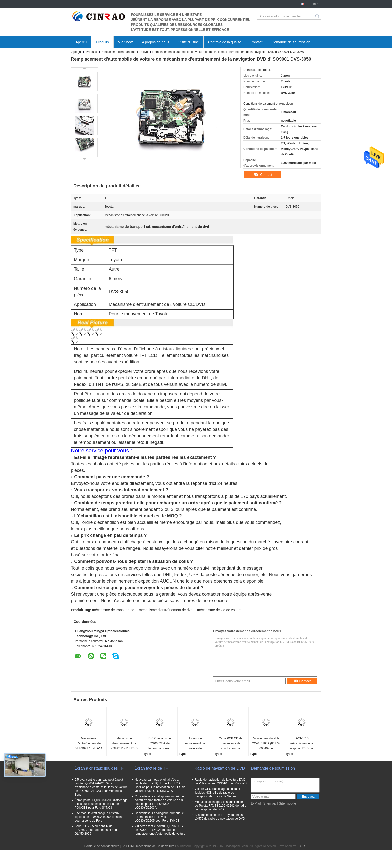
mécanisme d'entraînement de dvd (125, 52)
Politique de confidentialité (101, 846)
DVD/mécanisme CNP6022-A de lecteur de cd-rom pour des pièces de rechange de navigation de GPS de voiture (159, 744)
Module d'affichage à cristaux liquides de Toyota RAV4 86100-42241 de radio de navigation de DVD (220, 805)
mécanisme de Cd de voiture (219, 610)
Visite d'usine (188, 42)
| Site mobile (286, 803)
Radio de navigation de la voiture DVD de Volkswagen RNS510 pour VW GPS (221, 781)
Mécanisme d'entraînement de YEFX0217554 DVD (89, 743)
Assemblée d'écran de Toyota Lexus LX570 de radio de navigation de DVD (220, 816)
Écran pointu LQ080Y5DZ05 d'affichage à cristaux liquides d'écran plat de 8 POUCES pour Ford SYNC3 (101, 803)
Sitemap (269, 803)
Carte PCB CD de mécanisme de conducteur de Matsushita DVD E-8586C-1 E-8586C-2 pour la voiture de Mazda (230, 744)
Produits (102, 42)
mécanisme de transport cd (113, 610)
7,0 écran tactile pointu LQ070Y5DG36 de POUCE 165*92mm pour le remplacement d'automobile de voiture (160, 829)
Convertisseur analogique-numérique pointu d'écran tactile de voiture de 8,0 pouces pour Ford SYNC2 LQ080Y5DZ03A (160, 802)
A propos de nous (155, 42)
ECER (301, 846)
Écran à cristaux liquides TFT (100, 768)
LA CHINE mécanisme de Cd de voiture (148, 846)
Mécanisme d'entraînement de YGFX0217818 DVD (124, 743)
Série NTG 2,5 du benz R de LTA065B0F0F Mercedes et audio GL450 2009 (97, 829)
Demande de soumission (291, 42)
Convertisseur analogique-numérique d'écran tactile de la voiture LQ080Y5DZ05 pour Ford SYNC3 (159, 816)
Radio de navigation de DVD (219, 768)
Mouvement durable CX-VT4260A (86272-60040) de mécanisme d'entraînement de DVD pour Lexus (266, 744)
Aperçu (81, 42)
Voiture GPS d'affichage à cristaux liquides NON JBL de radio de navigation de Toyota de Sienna (217, 792)
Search (318, 16)
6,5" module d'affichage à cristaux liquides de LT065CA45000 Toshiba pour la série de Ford (98, 816)
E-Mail (256, 803)
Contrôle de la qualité (224, 42)
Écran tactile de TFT (152, 768)
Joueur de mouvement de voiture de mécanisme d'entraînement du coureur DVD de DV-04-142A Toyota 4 (195, 744)
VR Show (125, 42)
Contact (256, 42)
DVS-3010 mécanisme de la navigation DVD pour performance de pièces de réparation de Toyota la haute (302, 744)
